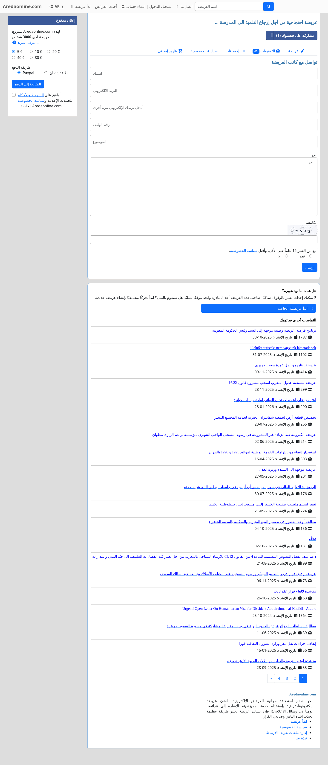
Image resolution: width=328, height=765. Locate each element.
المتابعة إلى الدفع (28, 84)
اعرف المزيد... (26, 42)
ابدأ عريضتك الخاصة (295, 308)
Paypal (28, 72)
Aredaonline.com (22, 6)
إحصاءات (235, 50)
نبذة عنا (301, 738)
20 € (56, 51)
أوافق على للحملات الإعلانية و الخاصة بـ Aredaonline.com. (45, 100)
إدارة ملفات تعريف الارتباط (286, 732)
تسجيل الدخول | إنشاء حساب (146, 6)
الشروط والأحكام (30, 94)
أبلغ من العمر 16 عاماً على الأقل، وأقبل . (273, 250)
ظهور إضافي (170, 50)
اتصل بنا (184, 6)
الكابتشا (311, 222)
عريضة (296, 50)
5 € (19, 51)
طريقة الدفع (21, 67)
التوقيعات (266, 51)
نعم (302, 256)
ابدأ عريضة (80, 6)
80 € (38, 57)
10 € (38, 51)
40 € (21, 57)
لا (279, 256)
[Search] (229, 6)
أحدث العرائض (106, 6)
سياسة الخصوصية (204, 50)
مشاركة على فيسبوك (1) (290, 35)
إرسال (309, 267)
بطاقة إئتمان (58, 72)
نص (314, 154)
